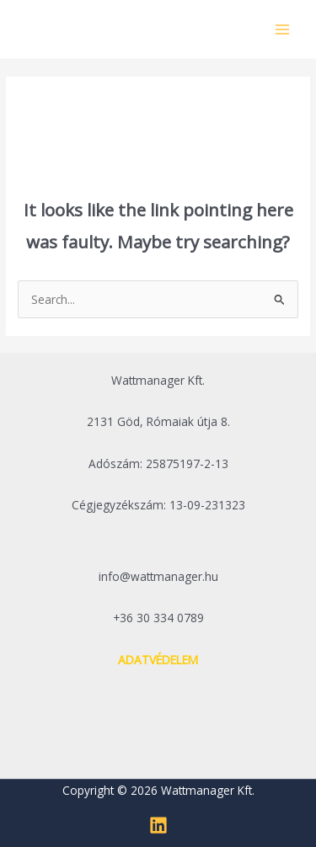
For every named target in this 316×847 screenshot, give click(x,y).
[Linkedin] (158, 825)
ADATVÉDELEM (158, 660)
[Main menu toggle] (282, 29)
